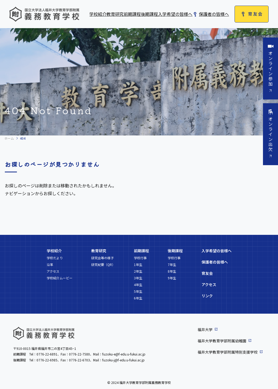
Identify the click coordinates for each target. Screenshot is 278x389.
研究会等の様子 (102, 257)
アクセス (53, 271)
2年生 (138, 271)
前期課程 (132, 14)
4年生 (138, 284)
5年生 (138, 291)
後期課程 (149, 14)
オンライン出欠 (270, 135)
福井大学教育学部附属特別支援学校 (227, 352)
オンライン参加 (270, 68)
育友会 (255, 13)
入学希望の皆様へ (175, 14)
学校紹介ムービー (59, 278)
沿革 (50, 264)
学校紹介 (98, 14)
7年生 (172, 264)
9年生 (172, 278)
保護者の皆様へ (214, 14)
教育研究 (115, 14)
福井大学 (205, 329)
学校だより (55, 257)
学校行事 (140, 257)
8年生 (172, 271)
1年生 (138, 264)
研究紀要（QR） (103, 264)
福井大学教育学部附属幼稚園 (221, 340)
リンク (207, 295)
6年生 (138, 298)
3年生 (138, 278)
